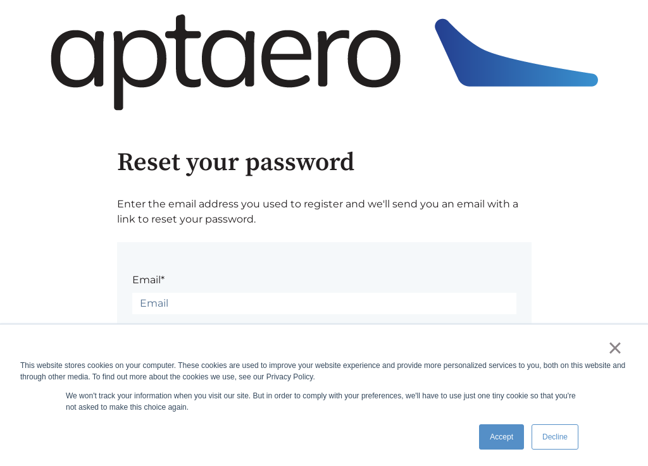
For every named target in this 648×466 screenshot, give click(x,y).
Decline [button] (555, 436)
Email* (148, 280)
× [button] (615, 347)
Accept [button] (501, 436)
